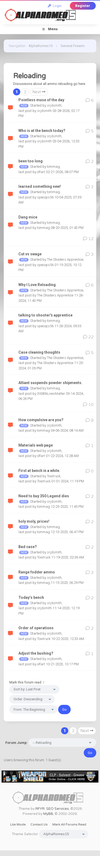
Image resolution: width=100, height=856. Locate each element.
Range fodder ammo (36, 572)
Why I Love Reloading (37, 285)
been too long (30, 161)
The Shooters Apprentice (65, 259)
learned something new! (39, 186)
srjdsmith (54, 105)
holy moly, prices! (33, 521)
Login (55, 6)
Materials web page (35, 445)
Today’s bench (31, 597)
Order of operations (36, 628)
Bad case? (27, 547)
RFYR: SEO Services (52, 809)
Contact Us (38, 824)
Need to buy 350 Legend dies (43, 496)
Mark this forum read (25, 682)
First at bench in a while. (39, 470)
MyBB (48, 814)
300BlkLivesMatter (51, 394)
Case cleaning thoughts (39, 352)
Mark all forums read (69, 824)
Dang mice (27, 217)
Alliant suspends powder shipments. (50, 383)
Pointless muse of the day (41, 100)
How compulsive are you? (40, 420)
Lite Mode (18, 824)
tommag (53, 167)
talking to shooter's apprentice (45, 315)
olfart (41, 172)
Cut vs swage (30, 254)
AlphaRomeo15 (41, 46)
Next (39, 91)
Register (82, 6)
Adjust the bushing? (35, 653)
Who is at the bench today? (41, 130)
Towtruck (53, 476)
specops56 (45, 197)
